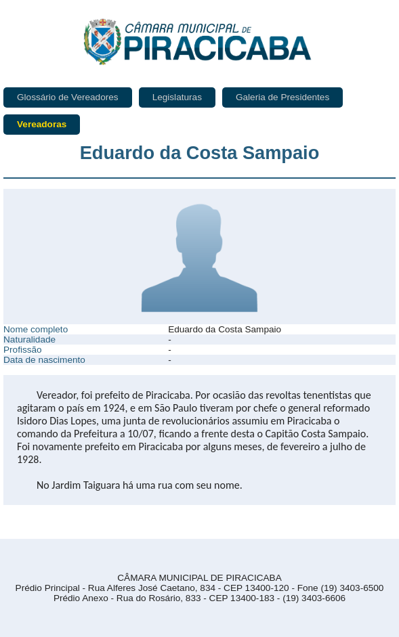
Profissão (22, 350)
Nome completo (35, 329)
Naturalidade (29, 339)
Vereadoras (41, 124)
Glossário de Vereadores (68, 97)
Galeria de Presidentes (282, 97)
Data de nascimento (44, 360)
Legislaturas (177, 97)
